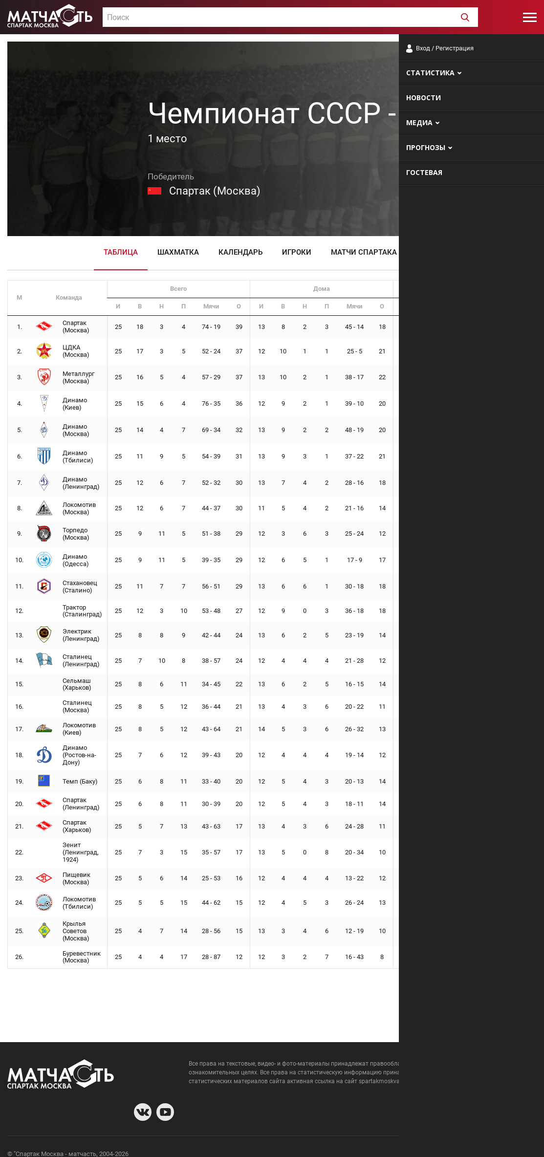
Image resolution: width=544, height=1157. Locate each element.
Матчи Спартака (364, 252)
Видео (428, 252)
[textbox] (290, 17)
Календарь (240, 252)
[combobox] (290, 17)
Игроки (296, 252)
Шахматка (178, 252)
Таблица (121, 252)
